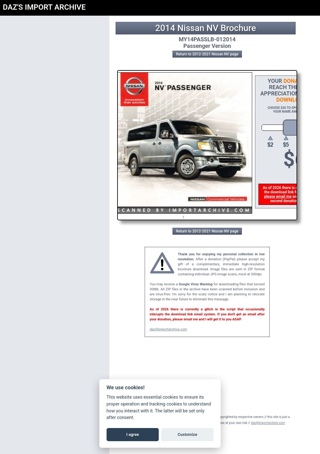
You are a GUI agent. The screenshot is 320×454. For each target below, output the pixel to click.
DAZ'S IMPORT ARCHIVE (44, 7)
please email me (278, 196)
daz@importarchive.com (168, 329)
